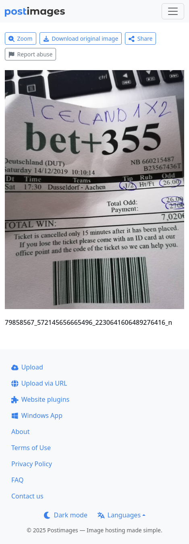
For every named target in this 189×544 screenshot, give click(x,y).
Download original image (80, 38)
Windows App (36, 415)
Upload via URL (39, 383)
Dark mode (65, 515)
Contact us (27, 496)
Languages (119, 515)
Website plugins (40, 399)
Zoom (20, 38)
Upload (27, 367)
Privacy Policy (31, 463)
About (20, 431)
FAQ (17, 479)
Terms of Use (31, 447)
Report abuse (30, 54)
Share (140, 38)
